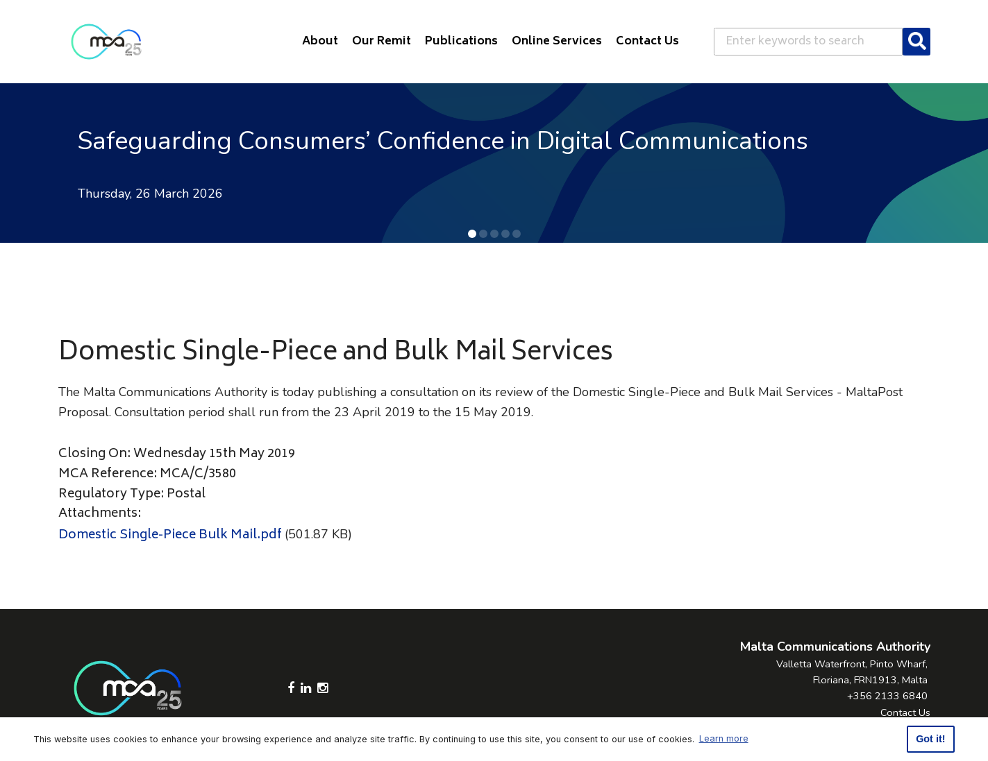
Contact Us (905, 712)
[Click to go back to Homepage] (106, 41)
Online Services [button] (557, 41)
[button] (472, 234)
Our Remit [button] (381, 41)
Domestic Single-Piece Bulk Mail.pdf (170, 535)
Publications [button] (461, 41)
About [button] (320, 41)
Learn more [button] (723, 738)
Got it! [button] (930, 738)
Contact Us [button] (647, 41)
